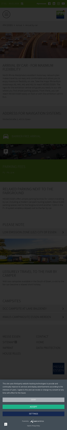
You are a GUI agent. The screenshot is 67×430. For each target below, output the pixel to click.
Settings (33, 414)
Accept (33, 407)
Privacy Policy (36, 426)
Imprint (29, 426)
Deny (33, 400)
